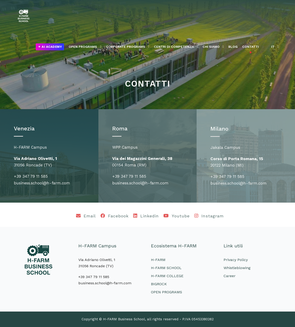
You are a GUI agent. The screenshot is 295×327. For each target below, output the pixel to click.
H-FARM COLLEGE (167, 276)
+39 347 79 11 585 (31, 176)
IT (272, 46)
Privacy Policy (236, 260)
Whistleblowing (237, 268)
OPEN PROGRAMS (83, 46)
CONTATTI (250, 46)
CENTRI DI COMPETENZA (174, 46)
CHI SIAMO (211, 46)
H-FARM (158, 260)
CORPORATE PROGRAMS (125, 46)
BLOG (233, 46)
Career (230, 276)
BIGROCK (159, 284)
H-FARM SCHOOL (166, 268)
